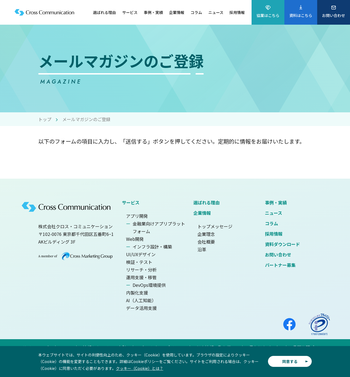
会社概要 (206, 241)
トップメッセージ (214, 226)
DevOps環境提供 (149, 285)
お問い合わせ (278, 254)
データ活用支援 (141, 308)
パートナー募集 (280, 265)
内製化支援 (137, 292)
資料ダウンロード (282, 244)
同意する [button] (290, 361)
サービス (130, 202)
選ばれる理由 (206, 202)
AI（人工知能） (141, 300)
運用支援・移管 (141, 277)
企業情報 (202, 213)
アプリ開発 (137, 216)
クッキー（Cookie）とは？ (139, 368)
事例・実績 (276, 202)
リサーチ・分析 (141, 269)
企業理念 (206, 234)
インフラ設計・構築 (152, 246)
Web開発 (135, 239)
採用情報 (273, 233)
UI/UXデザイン (141, 254)
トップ (44, 119)
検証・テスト (139, 262)
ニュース (273, 213)
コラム (271, 223)
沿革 (201, 249)
